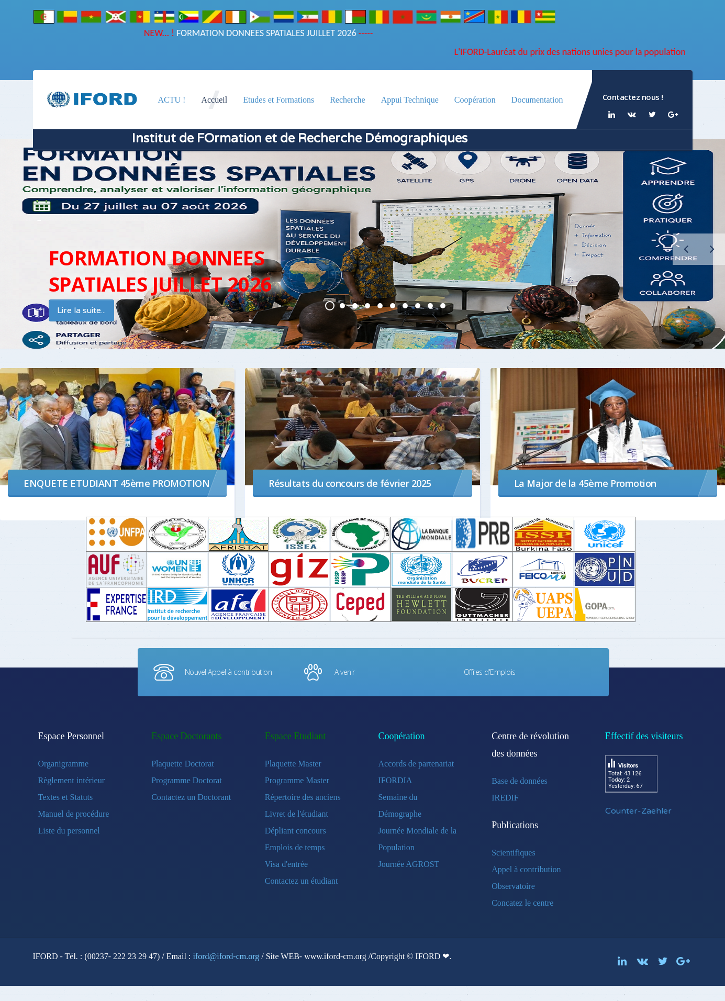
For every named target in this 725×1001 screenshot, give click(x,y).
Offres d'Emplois (490, 672)
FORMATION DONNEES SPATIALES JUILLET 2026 (247, 33)
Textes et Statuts (65, 797)
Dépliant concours (295, 830)
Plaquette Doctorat (182, 763)
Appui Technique (410, 99)
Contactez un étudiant (301, 880)
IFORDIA (395, 780)
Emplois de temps (295, 847)
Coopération (475, 99)
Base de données (520, 780)
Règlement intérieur (71, 780)
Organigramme (63, 763)
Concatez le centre (522, 902)
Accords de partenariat (416, 763)
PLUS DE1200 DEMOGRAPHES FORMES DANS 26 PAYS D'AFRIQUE (392, 305)
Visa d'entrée (286, 864)
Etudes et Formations (278, 99)
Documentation (537, 99)
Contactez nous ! (633, 97)
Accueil (214, 99)
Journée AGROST (408, 864)
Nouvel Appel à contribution (228, 672)
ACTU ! (172, 99)
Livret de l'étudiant (296, 813)
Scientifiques (514, 852)
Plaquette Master (293, 763)
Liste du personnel (69, 830)
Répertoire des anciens (303, 797)
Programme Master (297, 780)
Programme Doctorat (186, 780)
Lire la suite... (81, 310)
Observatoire (513, 886)
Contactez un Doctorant (191, 797)
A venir (344, 672)
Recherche (347, 99)
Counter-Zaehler (638, 811)
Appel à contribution (526, 869)
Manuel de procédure (73, 813)
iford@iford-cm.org (226, 956)
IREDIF (505, 797)
